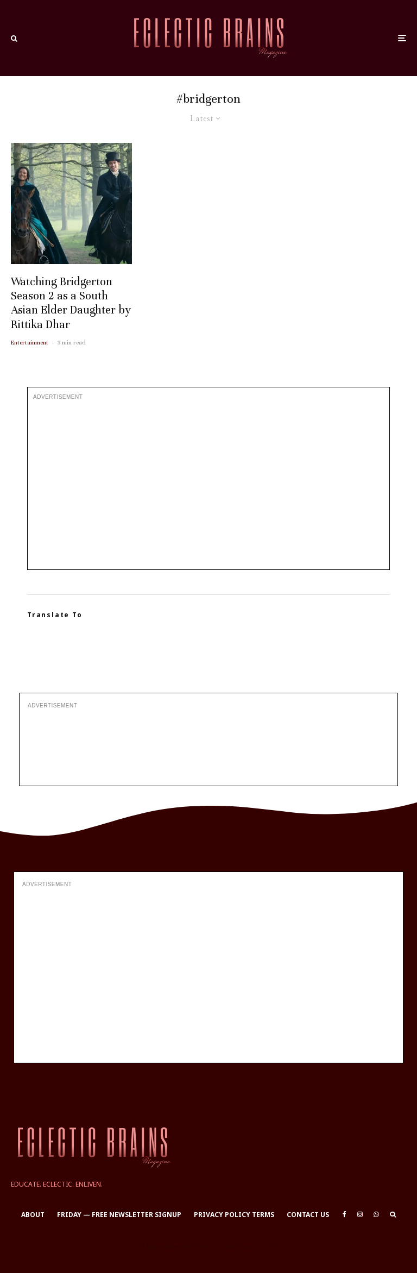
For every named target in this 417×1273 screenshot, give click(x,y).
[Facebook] (344, 1214)
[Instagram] (360, 1214)
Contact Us (308, 1214)
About (33, 1214)
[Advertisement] (208, 485)
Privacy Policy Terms (234, 1214)
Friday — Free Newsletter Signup (119, 1214)
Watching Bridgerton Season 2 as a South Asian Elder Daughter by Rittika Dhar (71, 303)
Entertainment (29, 342)
